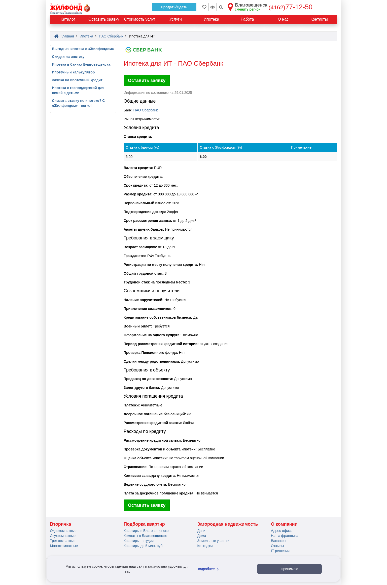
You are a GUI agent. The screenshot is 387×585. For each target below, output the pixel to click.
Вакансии (279, 541)
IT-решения (280, 551)
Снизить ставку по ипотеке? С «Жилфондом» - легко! (78, 103)
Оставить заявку (146, 80)
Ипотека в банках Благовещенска (81, 64)
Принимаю (289, 569)
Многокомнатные (64, 546)
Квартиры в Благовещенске (146, 531)
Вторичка (60, 524)
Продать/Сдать (174, 7)
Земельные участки (213, 541)
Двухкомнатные (63, 536)
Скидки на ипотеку (68, 57)
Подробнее (208, 569)
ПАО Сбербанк (145, 110)
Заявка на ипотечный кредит (77, 80)
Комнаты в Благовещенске (145, 536)
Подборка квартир (144, 524)
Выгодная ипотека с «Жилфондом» (83, 49)
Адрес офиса (282, 531)
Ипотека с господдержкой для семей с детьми (78, 90)
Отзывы (277, 546)
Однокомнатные (63, 531)
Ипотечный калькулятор (73, 72)
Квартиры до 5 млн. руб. (143, 546)
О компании (284, 524)
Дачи (201, 531)
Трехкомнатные (63, 541)
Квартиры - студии (139, 541)
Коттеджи (205, 546)
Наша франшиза (284, 536)
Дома (201, 536)
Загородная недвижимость (227, 524)
